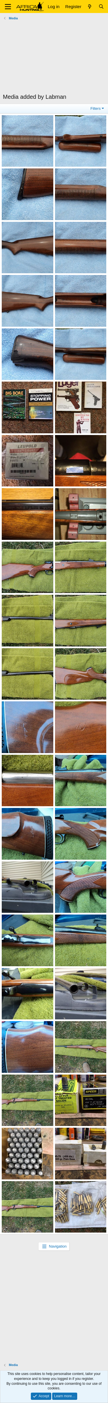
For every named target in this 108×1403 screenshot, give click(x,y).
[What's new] (89, 6)
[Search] (101, 6)
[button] (8, 6)
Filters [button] (95, 108)
